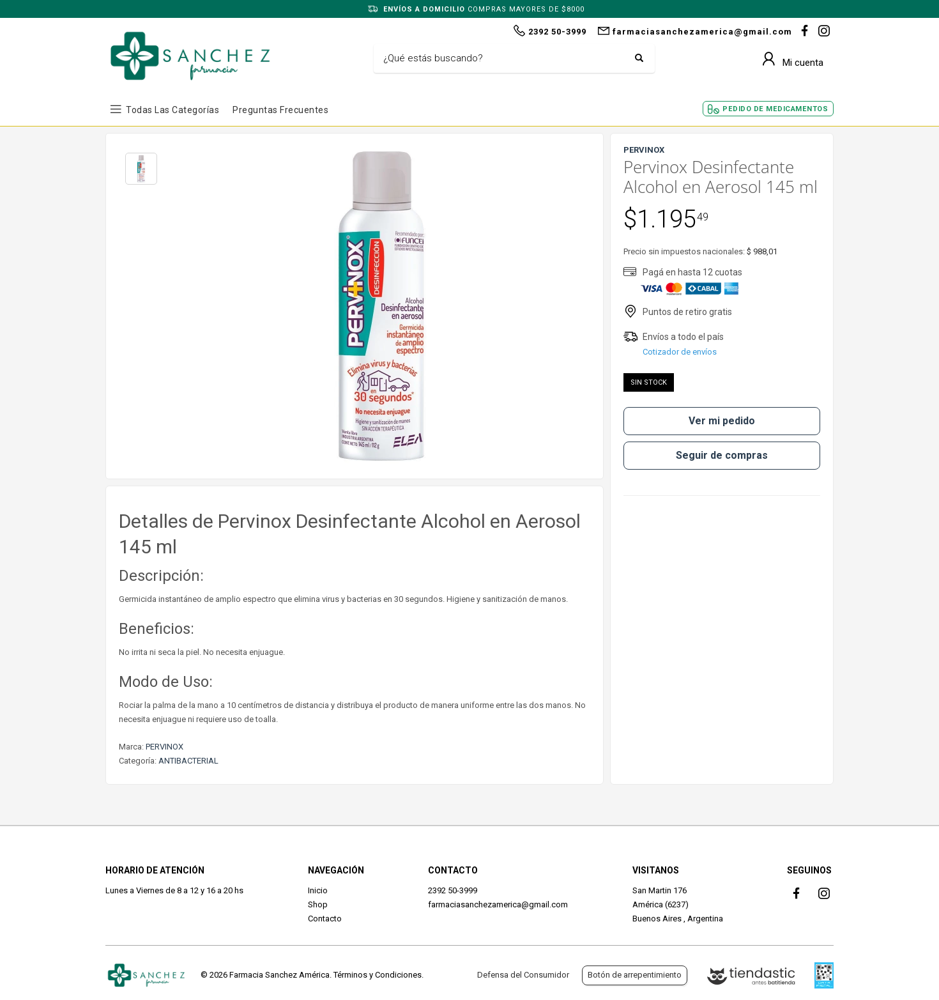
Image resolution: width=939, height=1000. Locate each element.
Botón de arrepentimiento (635, 975)
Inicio (318, 890)
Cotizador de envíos (680, 352)
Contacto (325, 918)
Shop (318, 904)
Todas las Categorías (172, 110)
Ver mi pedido (722, 421)
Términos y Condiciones (377, 975)
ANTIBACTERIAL (188, 760)
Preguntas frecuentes (280, 110)
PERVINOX (164, 746)
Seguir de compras (722, 455)
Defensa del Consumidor (523, 975)
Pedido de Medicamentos (775, 109)
